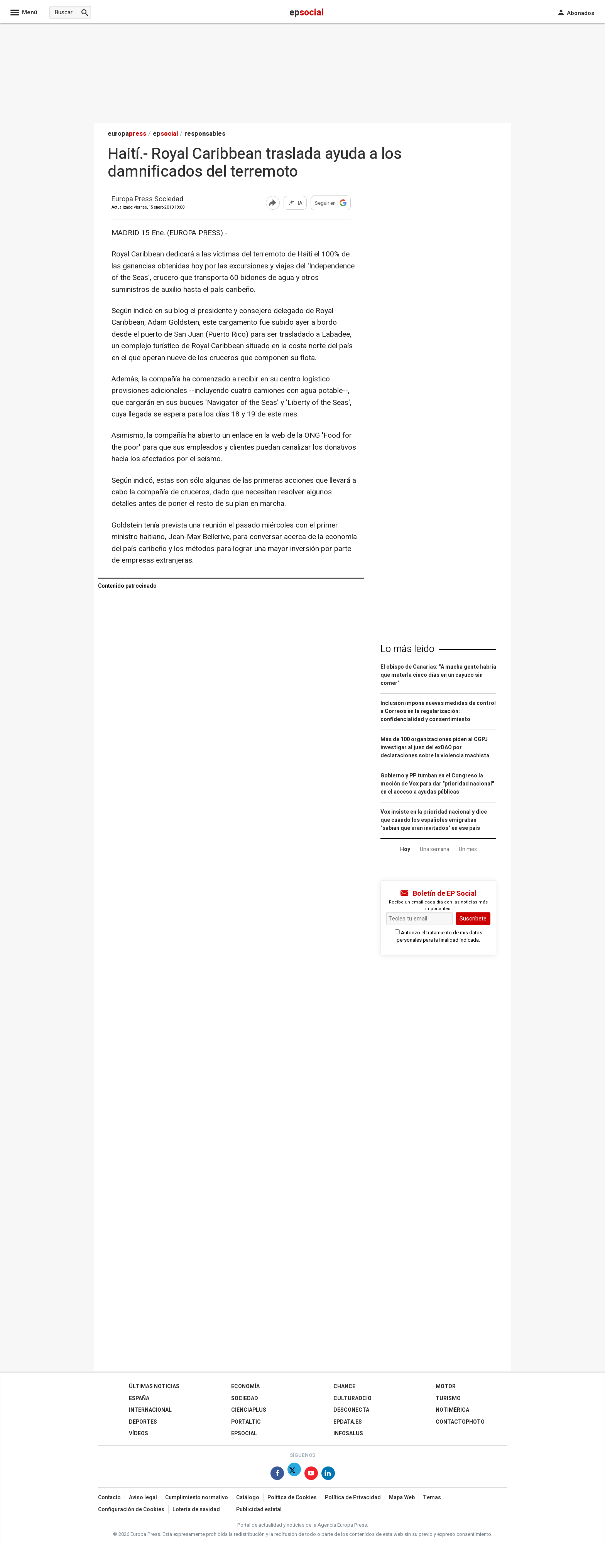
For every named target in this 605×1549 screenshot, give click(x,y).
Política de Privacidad (353, 1497)
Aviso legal (143, 1497)
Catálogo (247, 1497)
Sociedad (244, 1398)
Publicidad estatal (259, 1509)
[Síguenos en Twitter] (294, 1474)
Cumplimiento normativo (196, 1497)
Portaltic (246, 1422)
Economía (245, 1386)
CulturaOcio (352, 1398)
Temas (432, 1497)
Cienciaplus (248, 1410)
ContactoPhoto (460, 1422)
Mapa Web (402, 1497)
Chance (344, 1386)
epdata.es (347, 1422)
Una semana (434, 849)
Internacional (150, 1410)
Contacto (109, 1497)
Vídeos (138, 1433)
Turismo (448, 1398)
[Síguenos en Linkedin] (328, 1474)
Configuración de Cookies (131, 1509)
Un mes (468, 849)
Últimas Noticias (154, 1386)
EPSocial (244, 1433)
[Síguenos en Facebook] (277, 1474)
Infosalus (348, 1433)
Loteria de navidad (196, 1509)
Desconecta (351, 1410)
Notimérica (452, 1410)
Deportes (143, 1422)
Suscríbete (473, 918)
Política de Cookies (292, 1497)
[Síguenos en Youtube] (311, 1474)
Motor (446, 1386)
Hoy (405, 849)
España (139, 1398)
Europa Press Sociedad (147, 200)
